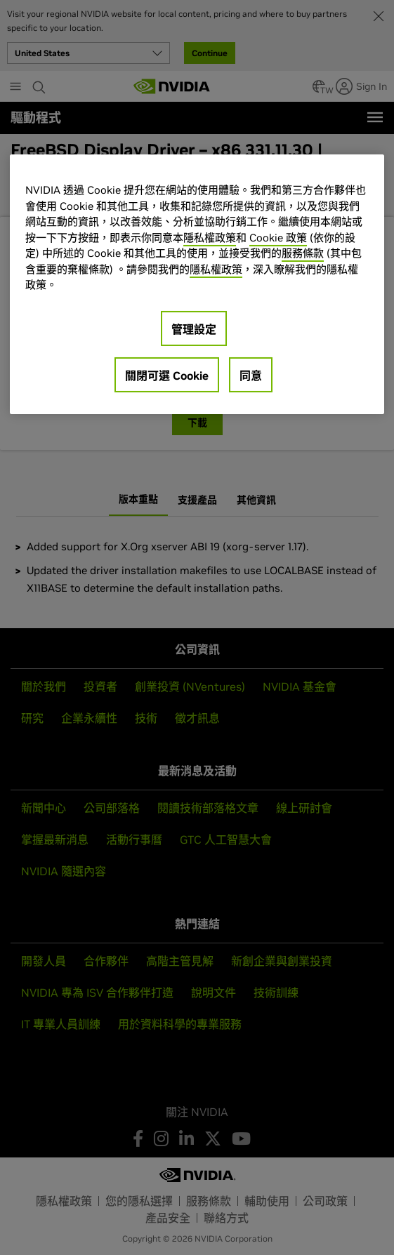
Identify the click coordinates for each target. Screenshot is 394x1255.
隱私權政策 (209, 237)
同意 (250, 375)
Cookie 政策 (278, 237)
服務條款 (303, 253)
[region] (197, 283)
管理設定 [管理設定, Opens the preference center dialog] (193, 329)
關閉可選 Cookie (167, 375)
